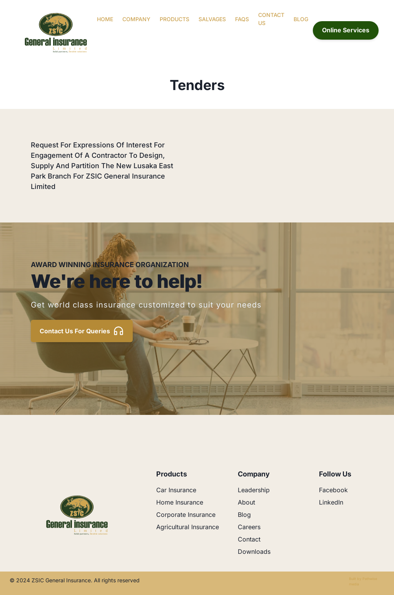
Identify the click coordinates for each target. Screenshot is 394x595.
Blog (301, 19)
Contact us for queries (82, 331)
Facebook (333, 490)
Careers (249, 527)
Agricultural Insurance (187, 527)
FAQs (242, 19)
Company (136, 19)
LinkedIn (331, 502)
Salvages (212, 19)
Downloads (254, 551)
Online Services (345, 30)
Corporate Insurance (185, 514)
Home (105, 19)
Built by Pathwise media (363, 581)
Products (174, 19)
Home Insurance (179, 502)
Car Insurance (176, 490)
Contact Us (271, 19)
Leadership (254, 490)
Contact (249, 539)
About (246, 502)
